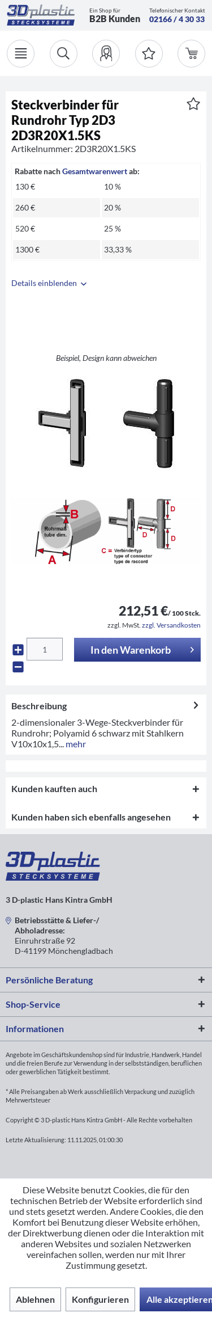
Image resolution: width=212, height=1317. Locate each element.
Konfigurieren (100, 1299)
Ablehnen (35, 1299)
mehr (75, 743)
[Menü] (20, 54)
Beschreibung (39, 705)
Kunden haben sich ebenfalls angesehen (91, 816)
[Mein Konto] (106, 54)
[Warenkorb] (191, 54)
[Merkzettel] (149, 54)
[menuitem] (106, 54)
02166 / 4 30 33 (177, 19)
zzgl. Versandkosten (171, 625)
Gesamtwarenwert (94, 171)
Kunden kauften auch (54, 788)
